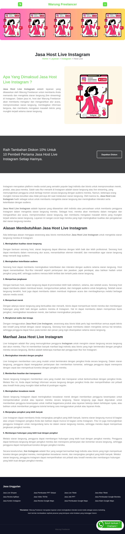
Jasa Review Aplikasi (11, 497)
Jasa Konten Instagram (12, 501)
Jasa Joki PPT (69, 497)
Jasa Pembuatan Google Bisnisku (108, 497)
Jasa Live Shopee (10, 493)
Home (45, 59)
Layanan (55, 59)
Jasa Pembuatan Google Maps (76, 501)
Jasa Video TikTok (40, 497)
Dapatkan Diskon (109, 155)
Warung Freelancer (62, 4)
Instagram (66, 59)
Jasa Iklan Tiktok (101, 493)
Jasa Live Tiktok (70, 493)
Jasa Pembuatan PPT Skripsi (45, 493)
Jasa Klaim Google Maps (104, 501)
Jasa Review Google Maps (44, 501)
